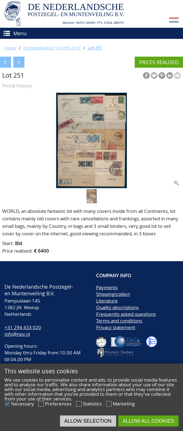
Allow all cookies (148, 421)
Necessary (22, 403)
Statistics (92, 403)
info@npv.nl (17, 334)
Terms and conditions (119, 320)
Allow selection (88, 421)
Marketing (124, 403)
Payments (107, 287)
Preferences (58, 403)
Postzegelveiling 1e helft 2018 (52, 48)
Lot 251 (95, 48)
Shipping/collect (113, 294)
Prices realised (159, 62)
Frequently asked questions (126, 314)
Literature (107, 301)
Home (10, 48)
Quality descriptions (117, 307)
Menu (20, 33)
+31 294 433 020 (22, 327)
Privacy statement (115, 327)
